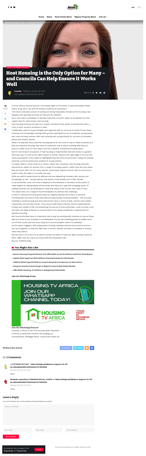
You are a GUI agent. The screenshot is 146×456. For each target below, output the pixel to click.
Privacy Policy (9, 451)
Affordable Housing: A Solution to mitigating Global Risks (40, 273)
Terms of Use (23, 451)
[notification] (125, 7)
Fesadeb (18, 91)
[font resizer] (133, 7)
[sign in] (4, 7)
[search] (129, 7)
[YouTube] (14, 7)
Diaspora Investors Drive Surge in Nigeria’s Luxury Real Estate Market (46, 269)
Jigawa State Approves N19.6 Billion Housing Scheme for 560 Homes (45, 261)
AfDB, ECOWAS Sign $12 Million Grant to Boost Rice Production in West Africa (49, 265)
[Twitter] (11, 7)
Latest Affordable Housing (19, 67)
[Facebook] (8, 7)
